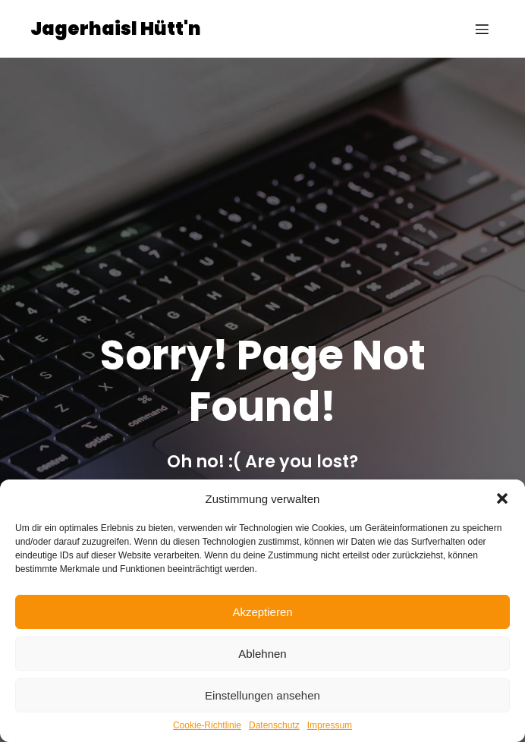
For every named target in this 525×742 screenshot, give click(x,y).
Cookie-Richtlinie (207, 725)
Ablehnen (262, 653)
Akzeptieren (262, 611)
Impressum (329, 725)
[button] (502, 498)
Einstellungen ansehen (262, 695)
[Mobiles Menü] (482, 29)
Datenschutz (274, 725)
